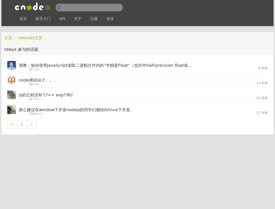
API (62, 19)
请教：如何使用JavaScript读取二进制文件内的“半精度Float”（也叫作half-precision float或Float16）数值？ (106, 65)
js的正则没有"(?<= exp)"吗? (46, 95)
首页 (23, 19)
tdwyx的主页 (30, 37)
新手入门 (43, 19)
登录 (110, 19)
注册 (94, 19)
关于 (78, 19)
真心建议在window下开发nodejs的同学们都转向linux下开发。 (76, 109)
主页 (8, 37)
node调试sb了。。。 (38, 80)
